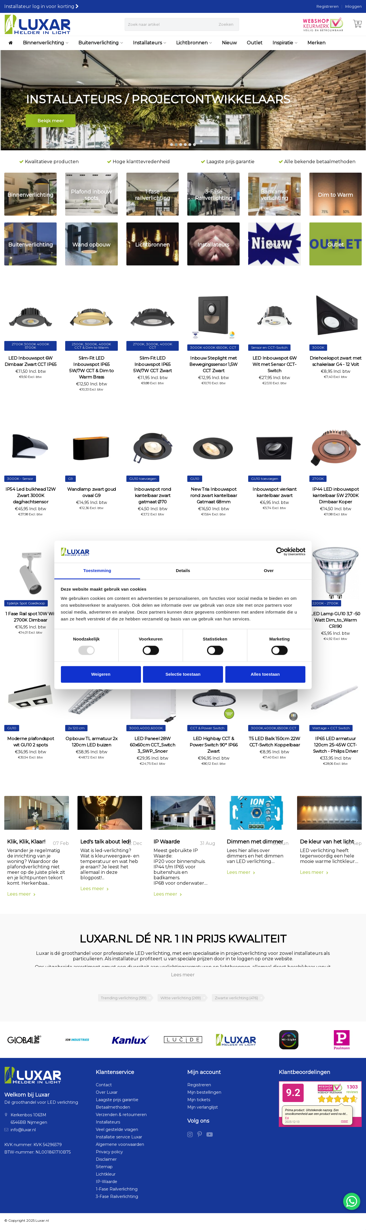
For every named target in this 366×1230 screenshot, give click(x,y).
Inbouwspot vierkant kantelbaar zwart (274, 492)
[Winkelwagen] (357, 24)
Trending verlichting (123, 999)
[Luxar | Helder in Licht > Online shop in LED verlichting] (37, 24)
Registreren (328, 6)
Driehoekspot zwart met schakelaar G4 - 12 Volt (336, 361)
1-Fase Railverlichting (117, 1191)
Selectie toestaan (183, 674)
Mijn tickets (198, 1101)
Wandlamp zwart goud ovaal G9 (91, 492)
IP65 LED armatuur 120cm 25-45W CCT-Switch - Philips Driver (335, 745)
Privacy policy (109, 1153)
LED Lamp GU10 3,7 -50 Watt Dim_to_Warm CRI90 (335, 620)
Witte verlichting (180, 999)
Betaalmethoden (113, 1109)
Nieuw (229, 43)
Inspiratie (284, 43)
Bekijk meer (50, 121)
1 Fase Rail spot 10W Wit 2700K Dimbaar (30, 617)
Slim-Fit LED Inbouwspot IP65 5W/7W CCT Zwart (152, 364)
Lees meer (21, 895)
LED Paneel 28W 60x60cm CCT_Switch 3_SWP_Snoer (152, 745)
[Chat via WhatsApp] (351, 1201)
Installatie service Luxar (119, 1139)
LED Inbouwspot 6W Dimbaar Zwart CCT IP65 (31, 361)
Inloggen (353, 6)
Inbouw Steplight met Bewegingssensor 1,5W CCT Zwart (213, 364)
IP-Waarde (106, 1183)
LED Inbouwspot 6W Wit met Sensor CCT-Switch (274, 364)
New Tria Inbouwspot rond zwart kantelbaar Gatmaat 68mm (213, 495)
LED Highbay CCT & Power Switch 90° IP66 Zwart (214, 745)
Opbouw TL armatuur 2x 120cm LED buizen (91, 742)
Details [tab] (183, 570)
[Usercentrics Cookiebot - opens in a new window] (280, 551)
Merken (316, 43)
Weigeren (100, 674)
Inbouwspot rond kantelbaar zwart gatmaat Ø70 (152, 495)
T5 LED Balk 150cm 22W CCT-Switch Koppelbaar (274, 742)
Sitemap (104, 1168)
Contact (104, 1086)
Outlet (254, 43)
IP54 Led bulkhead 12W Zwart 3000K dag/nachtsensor (30, 495)
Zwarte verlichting (236, 999)
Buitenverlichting (100, 43)
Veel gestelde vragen (117, 1131)
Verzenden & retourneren (121, 1116)
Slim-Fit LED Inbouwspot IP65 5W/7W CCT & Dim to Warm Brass (91, 367)
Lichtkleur (106, 1176)
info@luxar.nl (23, 1131)
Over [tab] (269, 570)
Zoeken (225, 24)
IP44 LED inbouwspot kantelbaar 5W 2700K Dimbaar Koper (335, 495)
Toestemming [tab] (97, 570)
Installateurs (149, 43)
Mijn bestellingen (204, 1094)
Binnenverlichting (45, 43)
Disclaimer (106, 1161)
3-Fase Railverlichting (117, 1198)
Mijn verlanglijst (202, 1109)
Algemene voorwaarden (120, 1146)
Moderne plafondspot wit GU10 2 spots (30, 742)
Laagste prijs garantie (117, 1101)
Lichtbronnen (194, 43)
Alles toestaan (265, 674)
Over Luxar (107, 1094)
